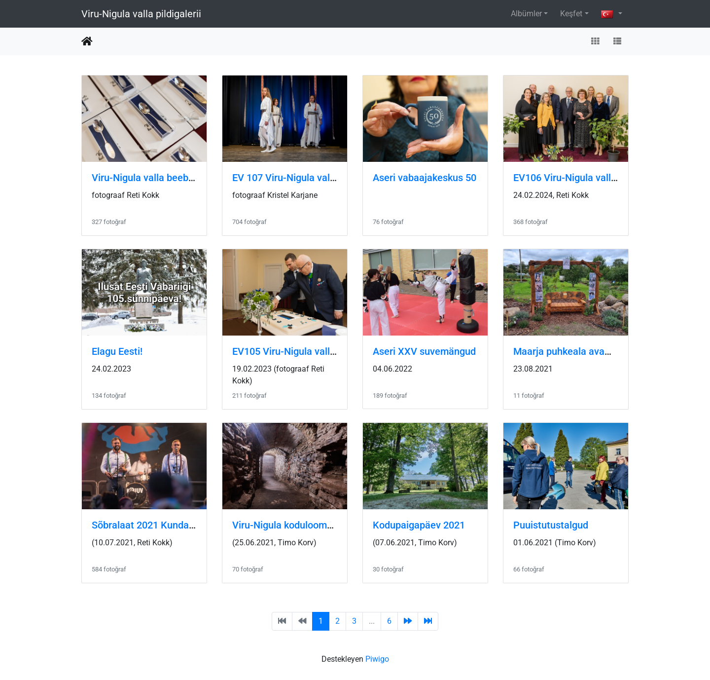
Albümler (526, 13)
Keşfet (571, 13)
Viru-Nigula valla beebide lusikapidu (170, 178)
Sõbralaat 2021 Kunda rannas (156, 525)
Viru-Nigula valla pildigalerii (141, 14)
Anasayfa (87, 41)
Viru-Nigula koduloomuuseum (297, 525)
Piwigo (377, 659)
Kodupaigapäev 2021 (419, 525)
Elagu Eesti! (117, 351)
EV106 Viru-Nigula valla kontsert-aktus (598, 178)
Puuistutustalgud (550, 525)
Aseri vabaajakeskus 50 (424, 178)
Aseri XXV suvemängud (424, 351)
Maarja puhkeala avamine (569, 351)
